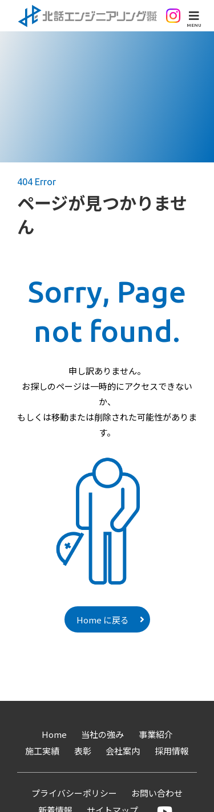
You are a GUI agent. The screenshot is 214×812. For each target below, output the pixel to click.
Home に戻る (102, 620)
